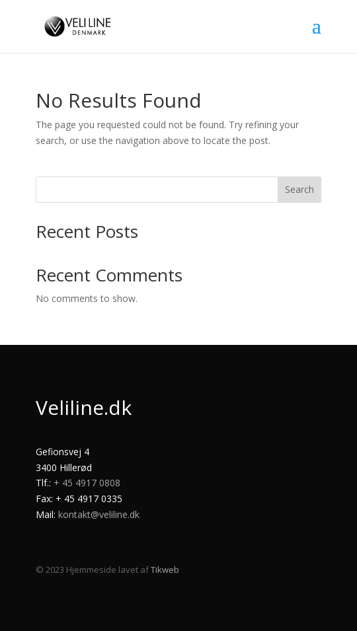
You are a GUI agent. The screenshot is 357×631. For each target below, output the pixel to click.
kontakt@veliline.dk (98, 514)
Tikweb (165, 569)
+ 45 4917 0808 (87, 482)
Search (299, 189)
